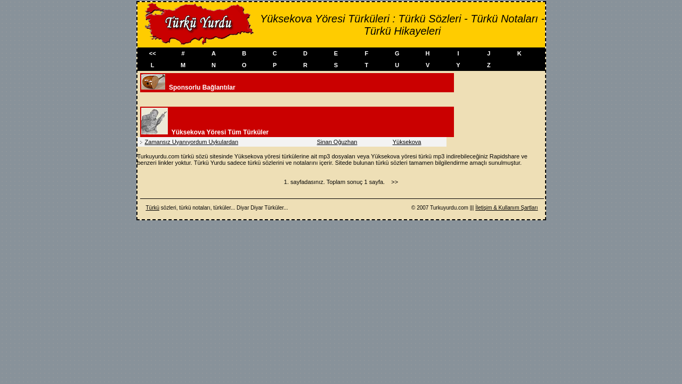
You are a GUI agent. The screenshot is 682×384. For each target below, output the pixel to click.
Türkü (153, 208)
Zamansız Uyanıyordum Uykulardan (191, 142)
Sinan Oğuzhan (337, 142)
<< (152, 53)
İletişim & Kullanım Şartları (506, 208)
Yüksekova (407, 142)
